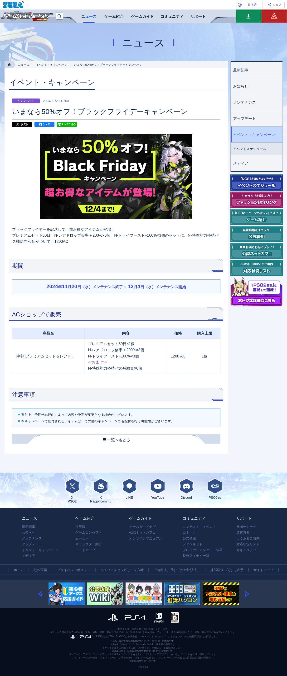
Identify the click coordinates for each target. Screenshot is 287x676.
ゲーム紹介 (113, 16)
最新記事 (240, 70)
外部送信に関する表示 (226, 570)
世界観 (80, 527)
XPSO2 (72, 490)
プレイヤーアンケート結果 (203, 550)
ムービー (82, 538)
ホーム (19, 570)
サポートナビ (246, 527)
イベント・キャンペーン (51, 64)
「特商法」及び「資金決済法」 (177, 570)
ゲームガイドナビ (142, 527)
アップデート (244, 119)
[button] (43, 594)
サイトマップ (263, 570)
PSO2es (215, 488)
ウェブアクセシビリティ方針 (122, 570)
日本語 (252, 4)
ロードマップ (85, 550)
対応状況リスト (248, 544)
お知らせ (240, 86)
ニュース (89, 16)
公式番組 (189, 538)
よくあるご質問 (248, 538)
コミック (189, 532)
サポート (198, 16)
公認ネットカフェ (142, 532)
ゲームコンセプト (88, 532)
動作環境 (40, 570)
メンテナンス (244, 102)
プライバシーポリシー (73, 570)
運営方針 (243, 532)
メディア (240, 163)
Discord (186, 488)
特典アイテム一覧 (196, 556)
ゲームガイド (142, 16)
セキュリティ (246, 550)
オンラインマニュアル (145, 538)
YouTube (158, 488)
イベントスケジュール (249, 149)
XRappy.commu (101, 490)
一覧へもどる (118, 440)
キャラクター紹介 (88, 544)
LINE (129, 488)
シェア (277, 4)
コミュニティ (172, 16)
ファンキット (193, 544)
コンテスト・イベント (199, 527)
